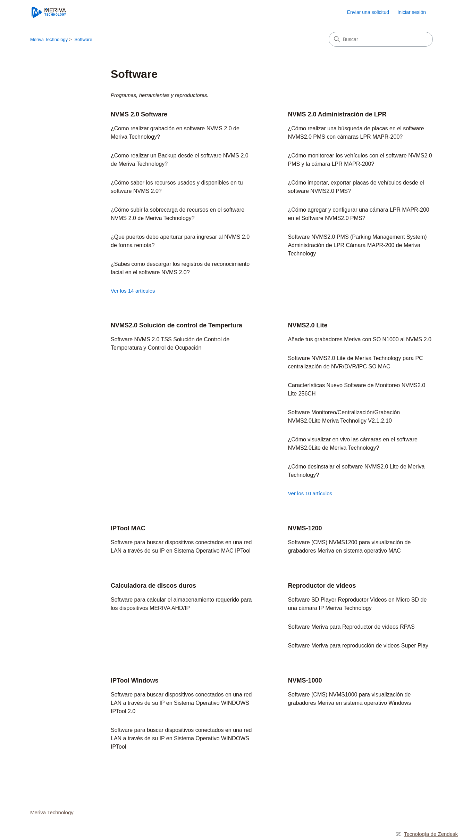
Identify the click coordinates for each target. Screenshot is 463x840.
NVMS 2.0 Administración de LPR (337, 114)
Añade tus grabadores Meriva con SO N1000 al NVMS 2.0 (359, 339)
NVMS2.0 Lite (307, 325)
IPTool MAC (128, 528)
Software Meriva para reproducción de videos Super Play (358, 646)
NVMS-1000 (305, 680)
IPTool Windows (135, 680)
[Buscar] (380, 39)
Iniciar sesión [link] (411, 12)
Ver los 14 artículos (133, 291)
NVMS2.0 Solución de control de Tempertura (176, 325)
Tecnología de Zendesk (431, 834)
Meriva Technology (49, 39)
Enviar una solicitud (368, 12)
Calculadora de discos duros (153, 585)
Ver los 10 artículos (310, 493)
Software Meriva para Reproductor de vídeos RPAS (351, 627)
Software (83, 39)
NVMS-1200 (305, 528)
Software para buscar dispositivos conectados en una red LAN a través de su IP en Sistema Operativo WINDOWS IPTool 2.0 (181, 703)
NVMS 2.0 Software (139, 114)
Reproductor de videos (322, 585)
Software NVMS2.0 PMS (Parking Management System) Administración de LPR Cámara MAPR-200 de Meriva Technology (357, 245)
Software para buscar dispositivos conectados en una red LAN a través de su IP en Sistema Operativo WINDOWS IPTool (181, 738)
